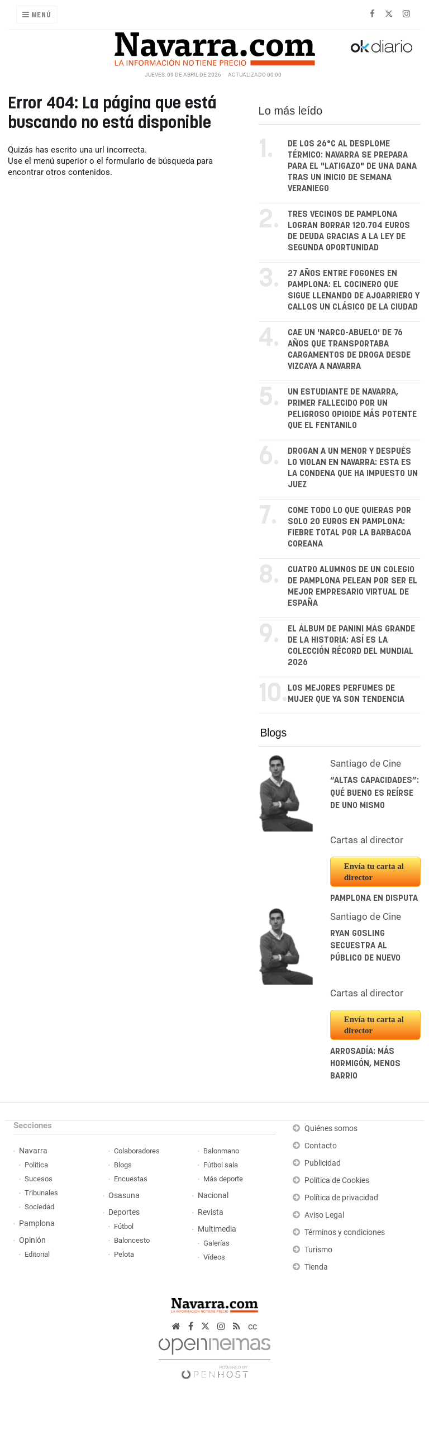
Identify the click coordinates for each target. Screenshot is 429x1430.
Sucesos (39, 1179)
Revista (210, 1212)
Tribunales (41, 1193)
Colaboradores (137, 1151)
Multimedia (217, 1229)
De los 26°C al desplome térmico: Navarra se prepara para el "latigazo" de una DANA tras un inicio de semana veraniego (352, 166)
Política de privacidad (341, 1198)
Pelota (124, 1254)
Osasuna (124, 1195)
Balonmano (221, 1151)
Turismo (318, 1250)
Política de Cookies (336, 1180)
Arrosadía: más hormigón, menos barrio (365, 1064)
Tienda (316, 1267)
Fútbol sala (220, 1165)
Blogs (273, 732)
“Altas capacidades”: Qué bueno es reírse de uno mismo (374, 793)
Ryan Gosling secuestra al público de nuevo (365, 946)
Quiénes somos (331, 1128)
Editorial (37, 1254)
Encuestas (130, 1179)
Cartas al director (366, 839)
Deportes (124, 1212)
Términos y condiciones (344, 1232)
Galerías (216, 1243)
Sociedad (39, 1207)
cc (252, 1326)
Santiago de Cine (365, 763)
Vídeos (214, 1257)
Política (36, 1165)
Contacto (320, 1146)
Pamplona (37, 1223)
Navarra (33, 1151)
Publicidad (322, 1163)
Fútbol (124, 1226)
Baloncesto (132, 1240)
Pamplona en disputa (374, 898)
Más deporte (223, 1179)
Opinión (32, 1240)
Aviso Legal (324, 1215)
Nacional (213, 1195)
